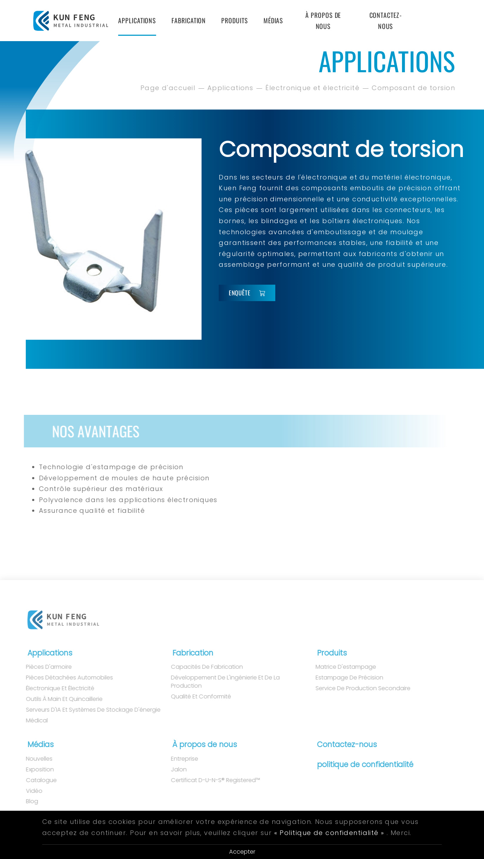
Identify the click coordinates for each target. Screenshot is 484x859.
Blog (25, 801)
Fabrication (188, 20)
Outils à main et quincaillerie (57, 699)
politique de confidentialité (362, 764)
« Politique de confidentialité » (329, 832)
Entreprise (178, 759)
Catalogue (34, 780)
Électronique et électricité (313, 87)
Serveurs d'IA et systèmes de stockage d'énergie (86, 710)
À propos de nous (323, 20)
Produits (234, 20)
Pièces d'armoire (42, 667)
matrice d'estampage (339, 667)
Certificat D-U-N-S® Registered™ (208, 780)
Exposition (33, 770)
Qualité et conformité (194, 697)
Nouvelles (32, 759)
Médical (30, 721)
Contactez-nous (385, 20)
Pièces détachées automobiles (62, 678)
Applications (137, 20)
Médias (273, 20)
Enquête (247, 293)
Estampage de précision (343, 678)
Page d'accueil (168, 87)
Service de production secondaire (356, 688)
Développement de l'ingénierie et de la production (218, 682)
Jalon (172, 770)
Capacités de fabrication (200, 667)
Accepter (242, 852)
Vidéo (27, 791)
